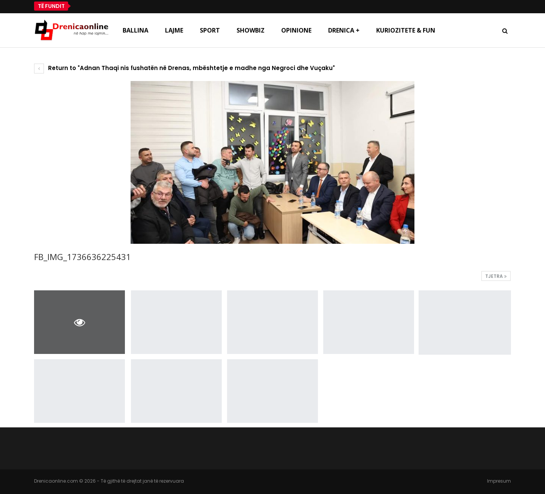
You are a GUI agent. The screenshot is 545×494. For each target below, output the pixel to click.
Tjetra (496, 276)
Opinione (296, 30)
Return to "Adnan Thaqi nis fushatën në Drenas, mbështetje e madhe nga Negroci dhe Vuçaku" (184, 68)
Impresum (499, 481)
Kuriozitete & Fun (405, 30)
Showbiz (251, 30)
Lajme (174, 30)
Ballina (135, 30)
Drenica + (344, 30)
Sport (210, 30)
